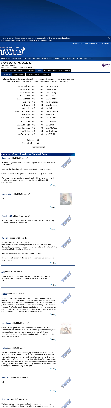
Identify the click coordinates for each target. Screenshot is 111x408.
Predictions (22, 70)
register (85, 43)
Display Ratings (18, 74)
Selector (13, 70)
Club (85, 58)
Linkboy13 (6, 399)
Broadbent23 (7, 216)
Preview (5, 70)
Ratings (39, 70)
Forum (14, 58)
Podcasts (31, 58)
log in (79, 43)
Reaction (47, 70)
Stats (57, 58)
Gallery (67, 70)
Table (55, 70)
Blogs (38, 58)
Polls (44, 58)
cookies (39, 38)
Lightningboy (7, 194)
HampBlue (6, 158)
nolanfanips (6, 323)
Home (3, 58)
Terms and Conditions (63, 38)
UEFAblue (5, 238)
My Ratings (46, 74)
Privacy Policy (47, 40)
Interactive (22, 58)
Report (31, 70)
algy (3, 271)
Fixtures (50, 58)
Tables (68, 58)
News (8, 58)
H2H (60, 70)
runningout (6, 377)
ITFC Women (77, 58)
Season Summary (33, 74)
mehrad (5, 348)
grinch (4, 293)
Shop (90, 58)
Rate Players (6, 74)
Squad (62, 58)
